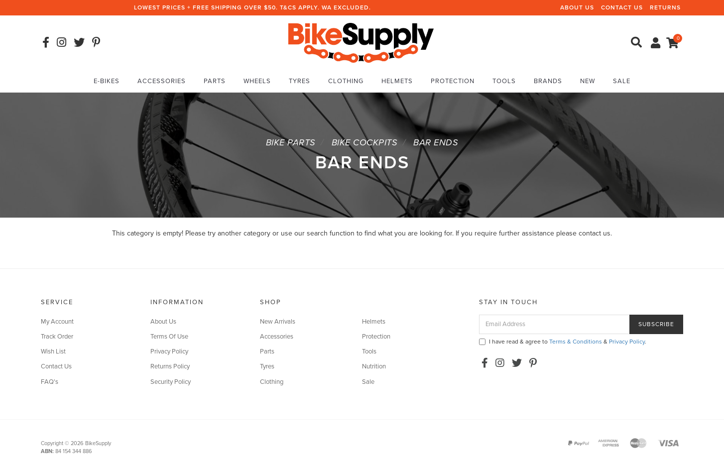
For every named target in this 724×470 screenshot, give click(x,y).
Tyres (299, 81)
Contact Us (622, 7)
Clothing (345, 81)
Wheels (257, 81)
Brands (548, 81)
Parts (215, 81)
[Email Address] (554, 324)
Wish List (53, 351)
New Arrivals (277, 322)
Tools (504, 81)
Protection (453, 81)
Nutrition (374, 366)
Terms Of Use (169, 337)
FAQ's (49, 382)
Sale (621, 81)
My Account (57, 322)
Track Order (57, 337)
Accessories (161, 81)
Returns (665, 7)
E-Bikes (107, 81)
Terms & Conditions (575, 341)
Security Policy (170, 382)
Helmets (397, 81)
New (587, 81)
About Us (577, 7)
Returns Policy (170, 366)
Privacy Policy (169, 351)
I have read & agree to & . (562, 341)
